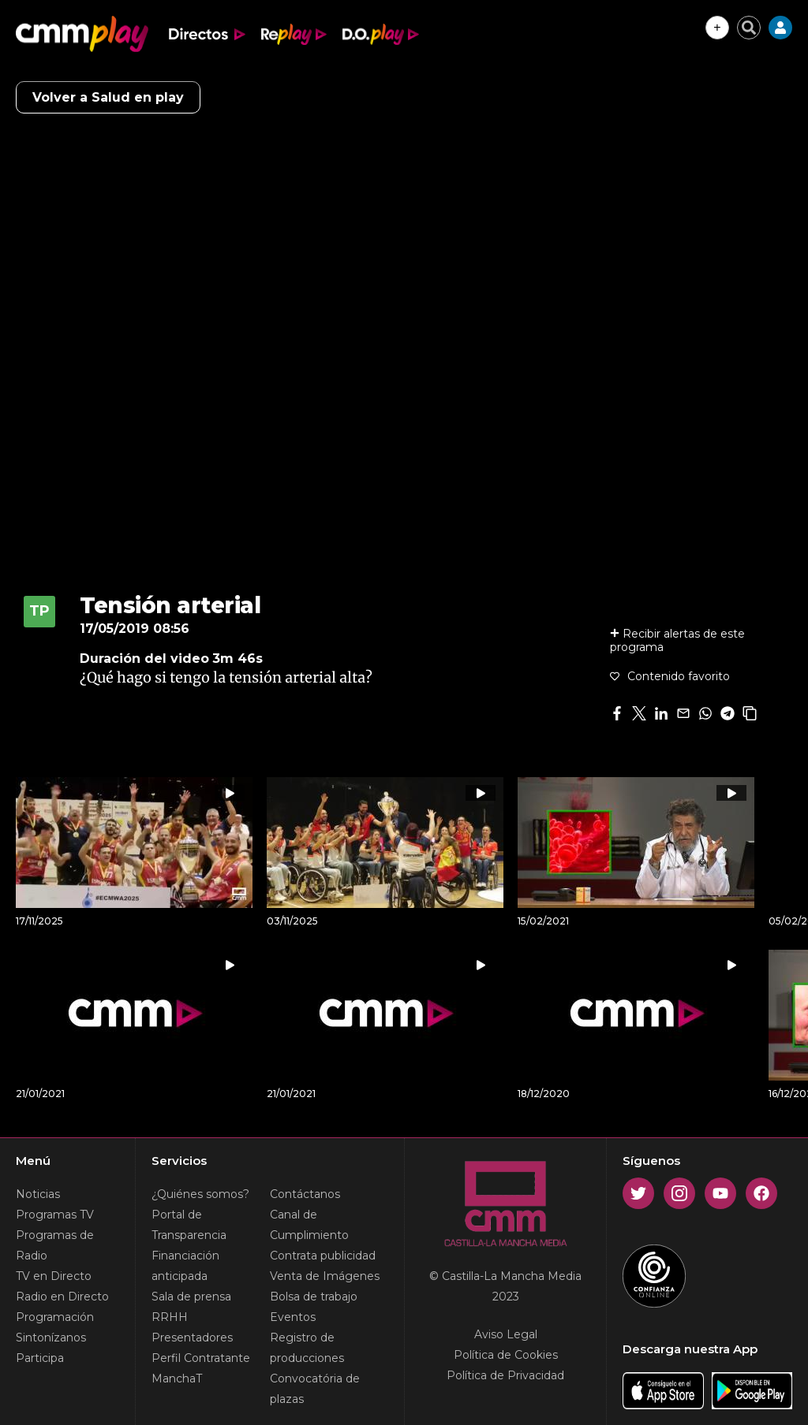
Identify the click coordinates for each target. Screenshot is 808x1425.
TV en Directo (54, 1276)
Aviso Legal (505, 1334)
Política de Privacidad (505, 1375)
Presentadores (192, 1337)
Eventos (293, 1317)
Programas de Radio (55, 1245)
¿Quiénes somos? (200, 1194)
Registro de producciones (307, 1347)
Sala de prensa (191, 1296)
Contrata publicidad (323, 1255)
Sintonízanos (51, 1337)
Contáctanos (305, 1194)
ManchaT (177, 1378)
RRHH (170, 1317)
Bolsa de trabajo (313, 1296)
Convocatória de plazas (315, 1388)
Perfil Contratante (201, 1358)
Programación (55, 1317)
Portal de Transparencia (189, 1224)
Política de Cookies (506, 1355)
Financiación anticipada (185, 1265)
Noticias (38, 1194)
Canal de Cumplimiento (309, 1224)
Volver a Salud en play (108, 97)
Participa (40, 1358)
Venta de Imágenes (325, 1276)
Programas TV (55, 1214)
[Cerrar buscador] (749, 27)
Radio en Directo (62, 1296)
